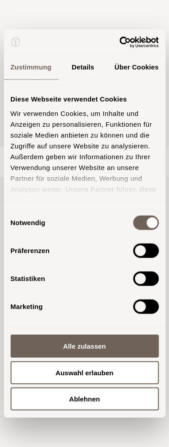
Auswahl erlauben (84, 372)
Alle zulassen (84, 346)
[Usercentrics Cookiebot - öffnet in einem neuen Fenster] (120, 42)
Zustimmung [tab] (30, 67)
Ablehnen (84, 399)
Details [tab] (83, 67)
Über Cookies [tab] (136, 67)
